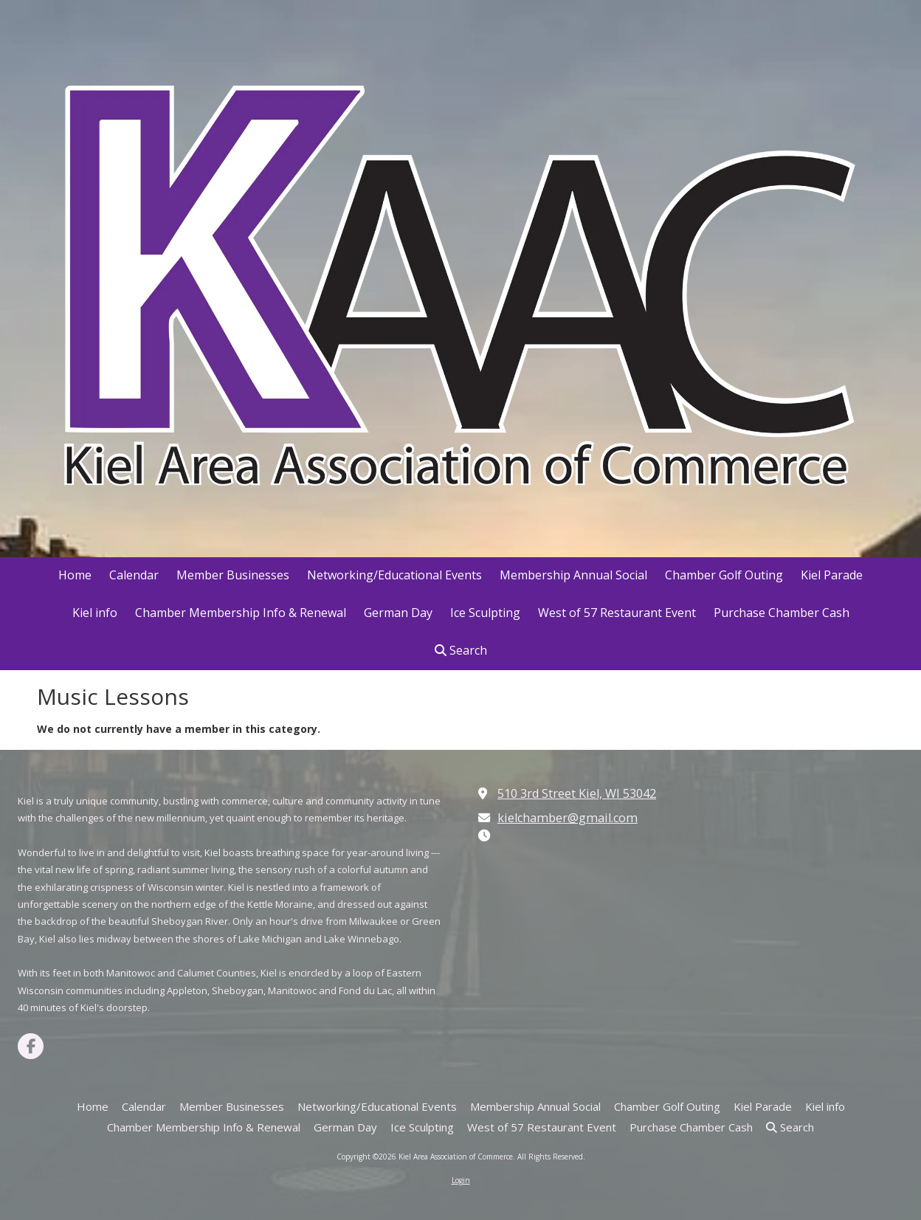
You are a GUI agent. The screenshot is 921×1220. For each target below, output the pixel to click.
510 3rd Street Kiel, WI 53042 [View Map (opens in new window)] (576, 793)
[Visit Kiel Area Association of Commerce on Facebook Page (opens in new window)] (31, 1046)
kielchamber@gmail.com (567, 818)
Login (461, 1180)
